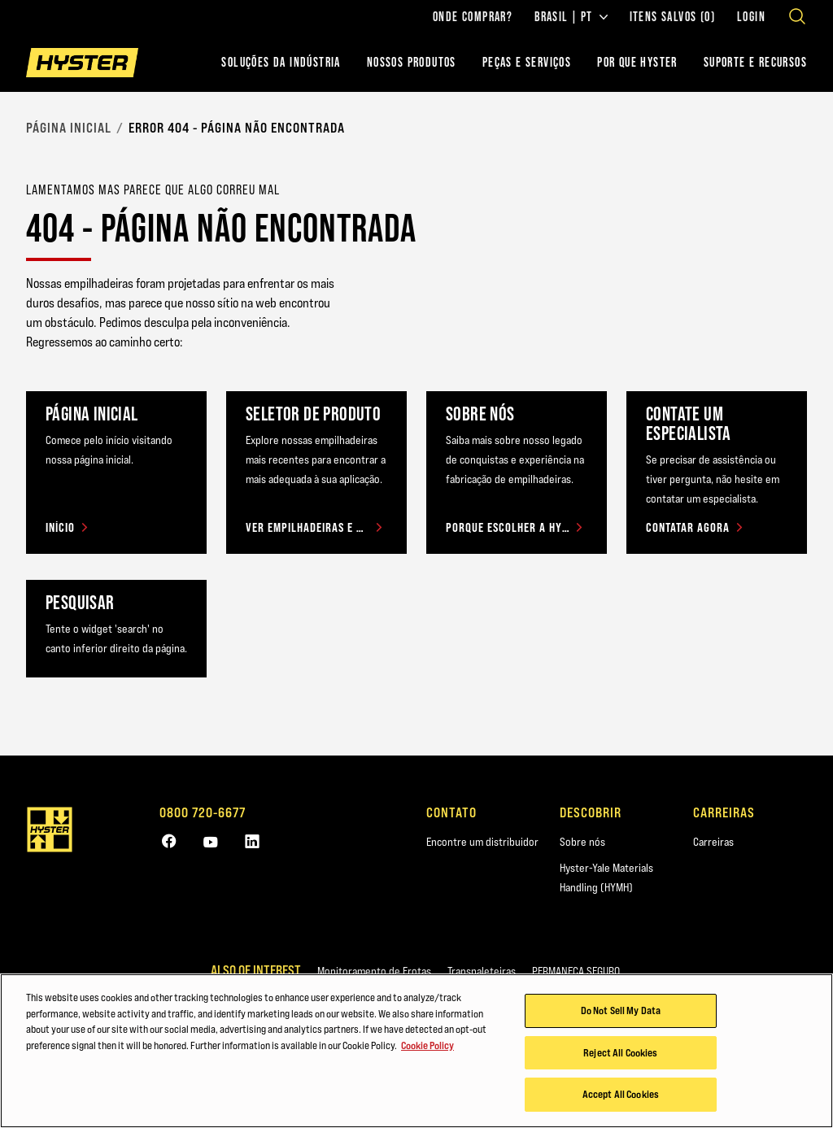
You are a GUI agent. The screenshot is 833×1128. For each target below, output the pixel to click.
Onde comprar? (472, 17)
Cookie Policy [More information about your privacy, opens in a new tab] (427, 1047)
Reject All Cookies (620, 1054)
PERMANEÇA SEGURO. (577, 971)
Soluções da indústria (280, 62)
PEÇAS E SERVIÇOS (526, 62)
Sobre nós (582, 841)
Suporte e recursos (755, 62)
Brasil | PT (570, 17)
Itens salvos (672, 17)
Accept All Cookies (620, 1096)
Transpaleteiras (481, 971)
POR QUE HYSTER (637, 62)
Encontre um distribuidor (482, 841)
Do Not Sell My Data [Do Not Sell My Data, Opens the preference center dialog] (621, 1012)
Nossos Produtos (411, 62)
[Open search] (797, 16)
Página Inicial (68, 128)
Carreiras (713, 841)
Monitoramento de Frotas (374, 971)
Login (751, 17)
